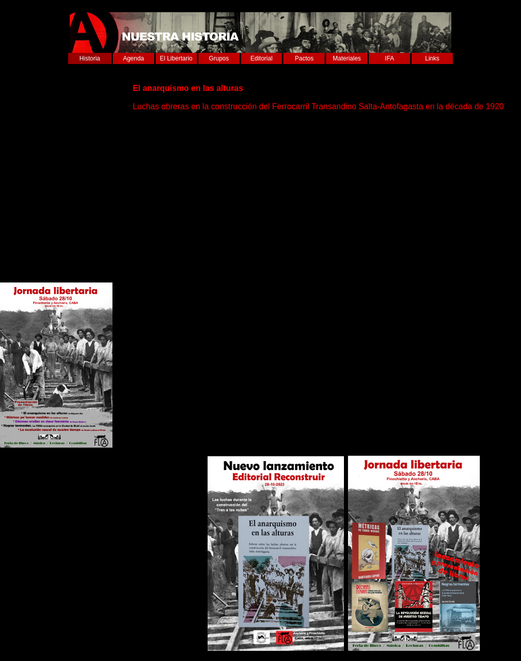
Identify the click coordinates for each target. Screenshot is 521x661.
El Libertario (176, 58)
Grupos (218, 58)
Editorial (261, 58)
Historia (89, 58)
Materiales (347, 58)
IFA (389, 58)
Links (432, 58)
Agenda (133, 58)
